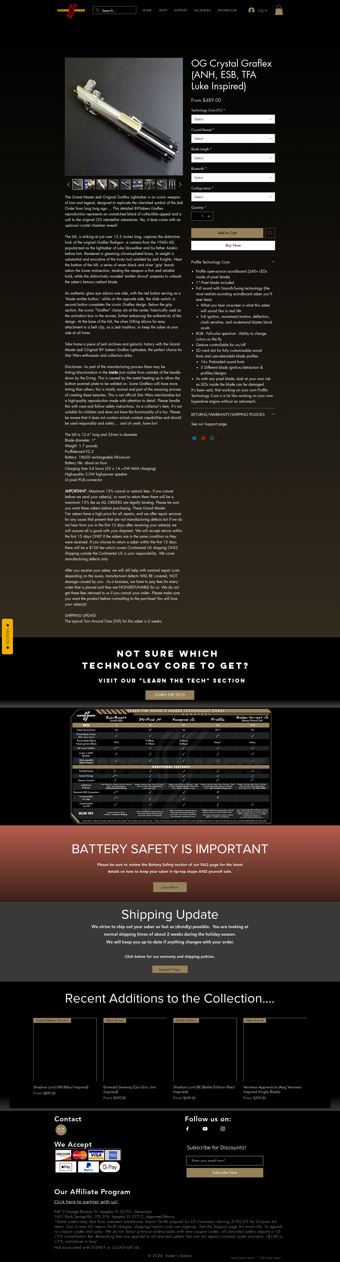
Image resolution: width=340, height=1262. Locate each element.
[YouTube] (205, 1129)
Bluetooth (199, 168)
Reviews (7, 636)
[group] (170, 1059)
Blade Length (201, 149)
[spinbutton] (202, 216)
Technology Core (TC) (208, 110)
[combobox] (233, 119)
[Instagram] (223, 1129)
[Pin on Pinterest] (203, 438)
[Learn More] (170, 887)
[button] (202, 10)
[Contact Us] (61, 1129)
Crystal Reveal (202, 129)
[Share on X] (221, 438)
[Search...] (114, 10)
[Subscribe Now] (225, 1172)
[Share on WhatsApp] (212, 438)
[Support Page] (170, 969)
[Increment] (209, 216)
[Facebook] (187, 1129)
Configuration (202, 188)
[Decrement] (195, 216)
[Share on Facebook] (194, 438)
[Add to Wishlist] (270, 233)
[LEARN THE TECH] (169, 695)
